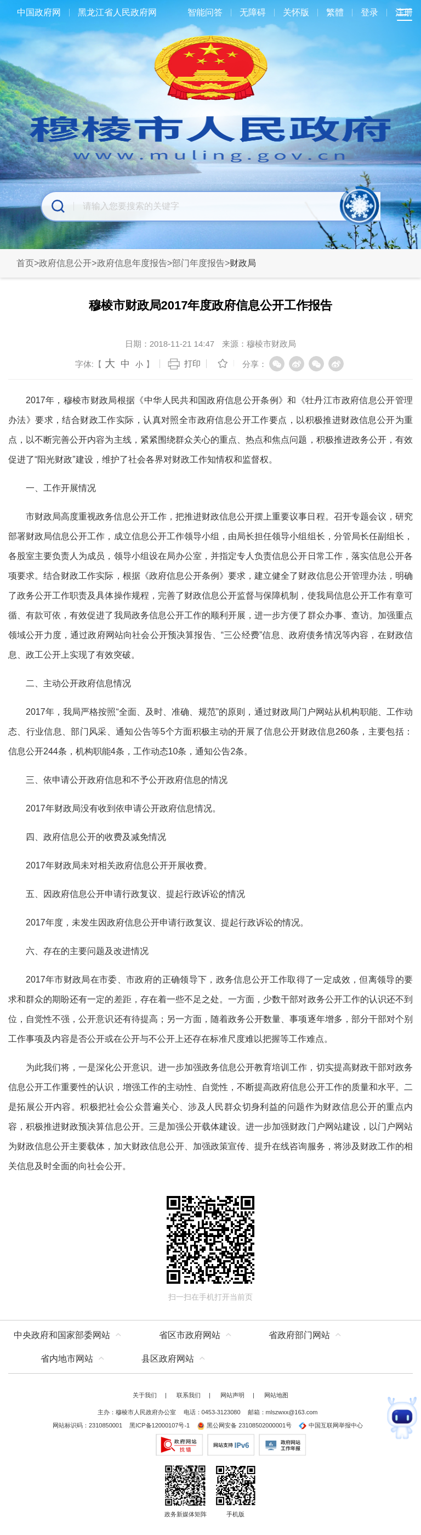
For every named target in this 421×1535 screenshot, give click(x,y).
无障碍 (253, 12)
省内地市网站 (67, 1358)
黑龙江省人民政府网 (117, 12)
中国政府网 (39, 12)
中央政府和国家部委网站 (62, 1335)
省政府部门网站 (299, 1335)
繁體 (335, 12)
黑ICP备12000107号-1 (159, 1425)
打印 (192, 363)
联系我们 (189, 1395)
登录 (369, 12)
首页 (25, 263)
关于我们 (145, 1395)
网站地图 (276, 1395)
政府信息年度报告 (132, 263)
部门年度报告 (198, 263)
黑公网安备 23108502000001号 (244, 1425)
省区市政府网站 (189, 1335)
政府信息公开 (65, 263)
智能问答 (205, 12)
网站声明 (232, 1395)
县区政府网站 (167, 1358)
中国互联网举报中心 (331, 1425)
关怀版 (296, 12)
